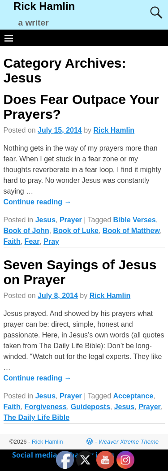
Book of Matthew (131, 230)
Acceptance (133, 396)
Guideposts (90, 407)
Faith (12, 241)
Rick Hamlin (44, 6)
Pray (51, 241)
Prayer (71, 220)
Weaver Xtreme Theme (129, 441)
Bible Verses (134, 220)
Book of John (26, 230)
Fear (32, 241)
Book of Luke (76, 230)
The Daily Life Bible (37, 417)
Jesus (45, 220)
